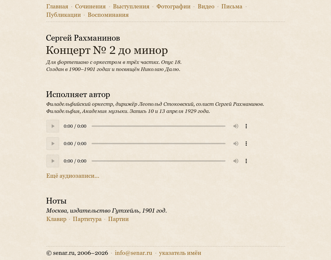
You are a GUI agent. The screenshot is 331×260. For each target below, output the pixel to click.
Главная (57, 6)
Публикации (63, 15)
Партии (118, 219)
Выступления (131, 6)
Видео (206, 6)
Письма (231, 6)
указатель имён (180, 253)
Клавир (56, 219)
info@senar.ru (133, 253)
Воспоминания (108, 15)
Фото (174, 6)
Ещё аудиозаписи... (72, 176)
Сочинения (90, 6)
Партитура (87, 219)
